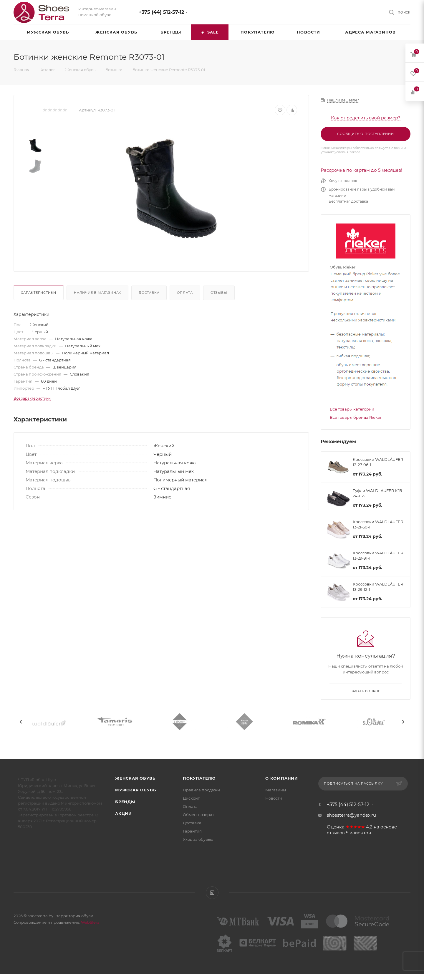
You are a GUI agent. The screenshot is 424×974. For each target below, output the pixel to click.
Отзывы (219, 293)
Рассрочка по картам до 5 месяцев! (361, 170)
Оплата (185, 293)
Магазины (275, 790)
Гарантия (192, 831)
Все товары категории (352, 409)
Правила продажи (201, 790)
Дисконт (191, 798)
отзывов (336, 832)
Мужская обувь (135, 790)
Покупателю (199, 778)
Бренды (125, 801)
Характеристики (38, 293)
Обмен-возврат (198, 814)
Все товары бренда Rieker (356, 417)
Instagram (212, 892)
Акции (123, 813)
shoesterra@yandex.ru (351, 815)
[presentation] (21, 722)
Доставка (149, 293)
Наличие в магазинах (97, 293)
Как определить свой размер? (365, 118)
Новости (273, 798)
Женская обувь (135, 778)
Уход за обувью (198, 839)
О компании (281, 778)
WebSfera (90, 922)
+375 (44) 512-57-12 (161, 12)
